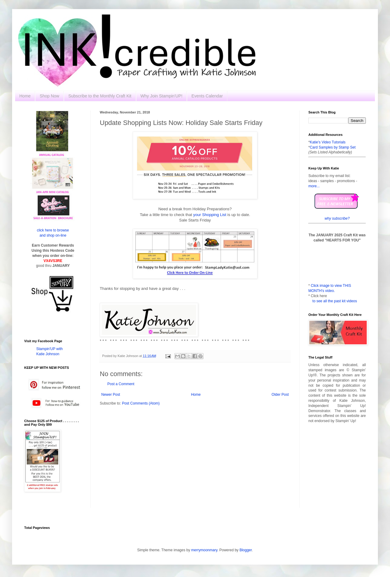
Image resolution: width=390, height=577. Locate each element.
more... (314, 186)
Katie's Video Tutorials (328, 142)
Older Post (280, 394)
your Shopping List (209, 214)
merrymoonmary (204, 550)
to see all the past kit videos (334, 301)
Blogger (245, 550)
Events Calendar (207, 95)
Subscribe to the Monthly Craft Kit (100, 95)
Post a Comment (120, 384)
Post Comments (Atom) (141, 403)
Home (25, 95)
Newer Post (110, 394)
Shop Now (49, 95)
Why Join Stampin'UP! (162, 95)
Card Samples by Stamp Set (333, 147)
